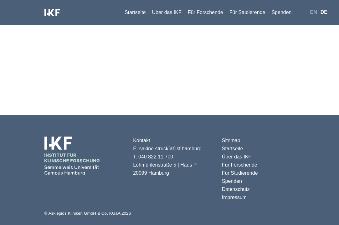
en (313, 12)
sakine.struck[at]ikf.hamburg (170, 148)
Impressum (234, 197)
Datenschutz (236, 189)
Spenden (232, 181)
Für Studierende (240, 173)
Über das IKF (236, 156)
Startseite (232, 148)
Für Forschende (239, 165)
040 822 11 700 (155, 156)
